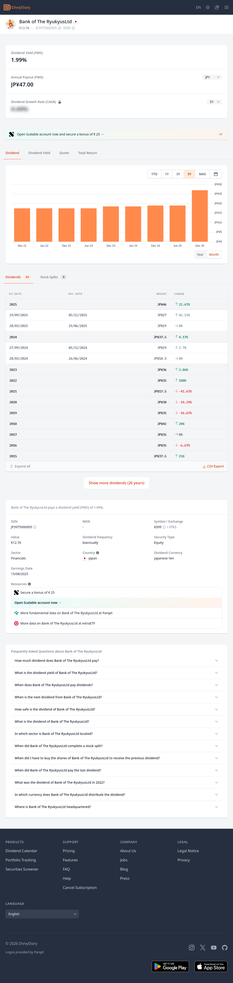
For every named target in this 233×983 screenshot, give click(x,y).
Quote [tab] (64, 153)
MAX (202, 174)
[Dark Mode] (208, 7)
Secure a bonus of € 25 (37, 592)
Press (124, 878)
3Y (178, 174)
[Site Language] (198, 7)
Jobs (124, 860)
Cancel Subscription (80, 887)
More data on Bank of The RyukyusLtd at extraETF (57, 623)
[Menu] (226, 7)
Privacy (183, 860)
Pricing (69, 850)
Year (200, 254)
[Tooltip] (97, 553)
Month (214, 254)
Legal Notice (188, 850)
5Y (189, 174)
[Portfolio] (217, 7)
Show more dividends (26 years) (116, 482)
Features (70, 860)
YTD (154, 174)
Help (67, 878)
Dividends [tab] (18, 277)
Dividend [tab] (12, 153)
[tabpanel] (116, 214)
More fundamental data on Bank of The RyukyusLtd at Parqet (66, 613)
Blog (124, 869)
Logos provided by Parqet (25, 952)
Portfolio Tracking (21, 860)
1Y (167, 174)
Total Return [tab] (87, 153)
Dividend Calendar (21, 850)
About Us (128, 850)
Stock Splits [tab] (53, 277)
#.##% (19, 109)
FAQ (66, 869)
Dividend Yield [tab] (39, 153)
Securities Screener (22, 869)
